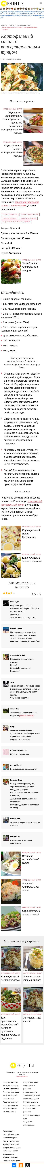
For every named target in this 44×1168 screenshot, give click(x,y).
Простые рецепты (31, 1099)
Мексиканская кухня (11, 1161)
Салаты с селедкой (18, 13)
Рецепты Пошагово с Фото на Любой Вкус (22, 1065)
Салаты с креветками (23, 13)
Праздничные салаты (12, 13)
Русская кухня (9, 1131)
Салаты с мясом (15, 13)
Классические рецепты (20, 13)
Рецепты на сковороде (32, 13)
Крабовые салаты (26, 13)
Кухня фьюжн (8, 1154)
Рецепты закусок (10, 1095)
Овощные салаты (29, 13)
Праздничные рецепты (29, 1087)
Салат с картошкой (29, 215)
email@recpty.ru (22, 1076)
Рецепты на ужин (30, 1082)
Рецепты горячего (10, 1085)
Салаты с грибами (37, 13)
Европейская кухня (11, 1134)
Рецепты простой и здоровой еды (12, 3)
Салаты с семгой (43, 13)
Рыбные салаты (9, 218)
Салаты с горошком (4, 13)
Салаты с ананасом (7, 13)
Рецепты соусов (10, 1108)
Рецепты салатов (10, 1105)
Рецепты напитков (11, 1102)
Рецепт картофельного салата (16, 222)
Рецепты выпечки (10, 1082)
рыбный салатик (26, 716)
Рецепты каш (8, 1099)
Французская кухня (11, 1144)
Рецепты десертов (11, 1089)
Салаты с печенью (9, 13)
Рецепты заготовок (11, 1092)
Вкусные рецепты (31, 1102)
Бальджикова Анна (13, 59)
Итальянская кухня (11, 1141)
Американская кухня (12, 1147)
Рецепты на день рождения (40, 14)
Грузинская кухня (10, 1151)
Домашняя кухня (10, 1138)
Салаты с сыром (34, 13)
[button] (41, 3)
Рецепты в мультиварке (28, 1123)
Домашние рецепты (31, 1095)
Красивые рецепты (31, 1105)
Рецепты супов (9, 1112)
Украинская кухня (10, 1157)
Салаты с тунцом (28, 218)
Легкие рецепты (9, 215)
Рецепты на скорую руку (1, 14)
